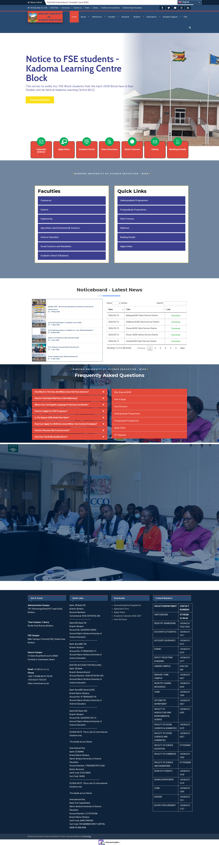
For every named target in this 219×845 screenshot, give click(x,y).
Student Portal (87, 149)
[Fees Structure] (109, 141)
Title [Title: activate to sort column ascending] (126, 309)
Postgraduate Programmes (126, 421)
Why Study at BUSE (122, 392)
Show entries (117, 303)
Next (183, 348)
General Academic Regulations (127, 605)
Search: (172, 303)
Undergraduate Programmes (127, 414)
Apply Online (119, 428)
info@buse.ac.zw (41, 669)
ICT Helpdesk (120, 435)
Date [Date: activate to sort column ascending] (110, 309)
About (83, 17)
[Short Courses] (132, 141)
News (87, 8)
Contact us (77, 8)
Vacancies (66, 8)
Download (177, 315)
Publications (152, 17)
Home (74, 17)
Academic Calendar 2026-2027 (127, 616)
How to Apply (120, 399)
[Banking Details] (177, 141)
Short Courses (132, 149)
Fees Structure (109, 149)
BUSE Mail (54, 8)
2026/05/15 (113, 315)
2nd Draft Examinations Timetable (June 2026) (68, 2)
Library (95, 8)
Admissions (97, 17)
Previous (141, 348)
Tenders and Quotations (110, 8)
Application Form (121, 609)
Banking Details (177, 149)
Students (136, 17)
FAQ (185, 17)
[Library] (155, 141)
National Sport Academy (132, 8)
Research (125, 17)
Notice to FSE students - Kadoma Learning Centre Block (74, 68)
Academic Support (170, 17)
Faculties (111, 17)
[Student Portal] (86, 141)
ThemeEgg (87, 836)
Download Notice (40, 99)
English (183, 2)
